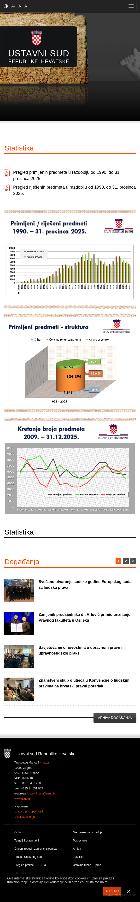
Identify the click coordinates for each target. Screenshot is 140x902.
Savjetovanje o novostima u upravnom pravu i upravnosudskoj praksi (80, 650)
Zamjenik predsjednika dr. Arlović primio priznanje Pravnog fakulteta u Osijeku (84, 617)
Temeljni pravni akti (26, 840)
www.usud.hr (22, 798)
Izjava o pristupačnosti (28, 811)
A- (13, 6)
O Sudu (19, 832)
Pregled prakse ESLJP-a (30, 865)
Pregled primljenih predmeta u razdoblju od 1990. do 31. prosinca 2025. (67, 175)
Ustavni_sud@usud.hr (41, 793)
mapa (45, 762)
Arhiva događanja (115, 718)
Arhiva (77, 848)
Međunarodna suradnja (87, 832)
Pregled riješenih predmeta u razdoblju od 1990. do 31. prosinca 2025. (74, 190)
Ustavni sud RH (38, 46)
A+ (26, 6)
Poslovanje (80, 840)
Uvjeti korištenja (24, 816)
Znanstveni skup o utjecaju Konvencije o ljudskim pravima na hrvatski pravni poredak (84, 683)
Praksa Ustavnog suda (28, 857)
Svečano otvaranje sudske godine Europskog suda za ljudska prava (85, 584)
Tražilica (78, 857)
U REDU (112, 891)
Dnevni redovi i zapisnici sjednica (35, 848)
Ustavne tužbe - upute (87, 865)
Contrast (7, 6)
